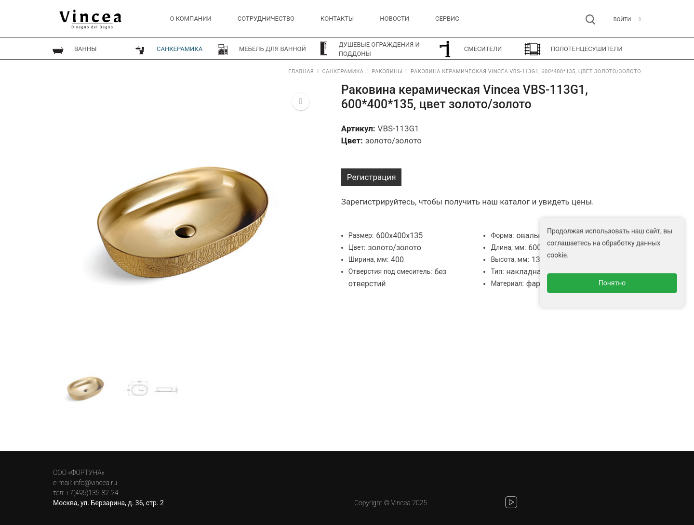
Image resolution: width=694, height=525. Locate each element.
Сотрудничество (266, 18)
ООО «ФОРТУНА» (79, 472)
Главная (301, 71)
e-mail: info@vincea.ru (85, 483)
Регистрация (371, 177)
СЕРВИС (447, 18)
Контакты (337, 18)
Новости (394, 18)
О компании (191, 18)
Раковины (387, 71)
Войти (622, 19)
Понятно (612, 283)
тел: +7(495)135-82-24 (85, 493)
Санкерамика (342, 71)
